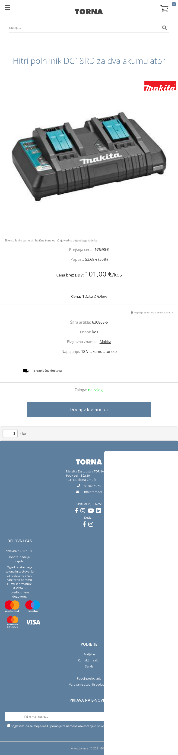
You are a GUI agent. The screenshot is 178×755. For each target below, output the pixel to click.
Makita (105, 341)
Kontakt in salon (89, 660)
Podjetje (89, 654)
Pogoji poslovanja (89, 678)
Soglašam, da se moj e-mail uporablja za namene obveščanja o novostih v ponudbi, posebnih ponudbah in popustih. (91, 726)
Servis (89, 666)
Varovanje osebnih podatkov (89, 684)
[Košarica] (164, 8)
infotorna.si (92, 492)
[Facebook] (77, 511)
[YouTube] (92, 511)
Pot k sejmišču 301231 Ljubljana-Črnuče (81, 477)
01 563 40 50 (92, 486)
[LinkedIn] (99, 511)
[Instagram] (84, 511)
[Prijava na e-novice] (169, 716)
